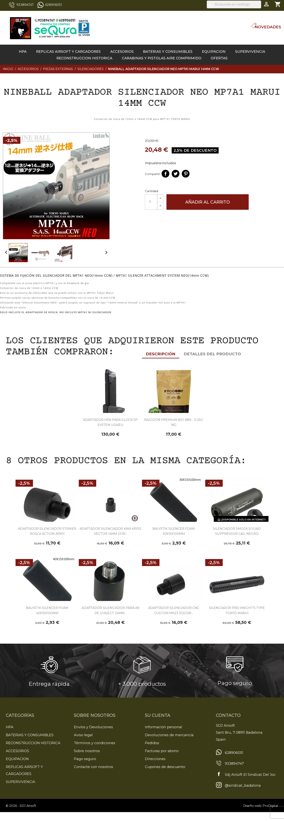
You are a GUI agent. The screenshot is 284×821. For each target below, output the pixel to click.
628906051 (53, 5)
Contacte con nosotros (93, 776)
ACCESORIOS (122, 51)
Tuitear (175, 174)
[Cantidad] (151, 202)
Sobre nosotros (87, 760)
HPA (23, 51)
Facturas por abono (162, 760)
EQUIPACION (214, 51)
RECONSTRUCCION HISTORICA (84, 58)
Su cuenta (157, 724)
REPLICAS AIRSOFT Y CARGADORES (68, 51)
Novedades (268, 27)
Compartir (165, 174)
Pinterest (186, 174)
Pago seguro (85, 768)
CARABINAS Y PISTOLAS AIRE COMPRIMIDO (161, 58)
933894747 (25, 5)
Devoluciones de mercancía (169, 744)
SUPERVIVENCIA (250, 51)
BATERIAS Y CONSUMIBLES (167, 51)
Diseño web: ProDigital (260, 815)
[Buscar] (234, 4)
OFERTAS (219, 58)
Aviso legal (83, 744)
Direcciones (155, 768)
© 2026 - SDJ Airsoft (21, 815)
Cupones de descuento (165, 776)
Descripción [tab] (18, 272)
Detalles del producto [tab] (70, 272)
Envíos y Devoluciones (93, 736)
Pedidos (152, 752)
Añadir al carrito (207, 202)
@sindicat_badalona (243, 794)
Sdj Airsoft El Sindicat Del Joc (250, 783)
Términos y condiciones (94, 752)
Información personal (163, 736)
